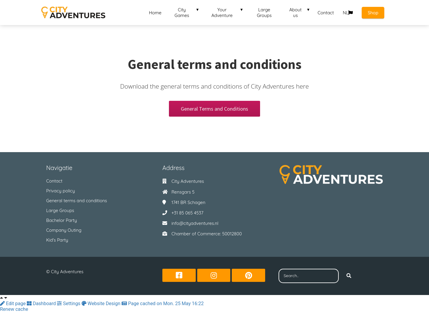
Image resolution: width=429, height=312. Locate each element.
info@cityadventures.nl (194, 223)
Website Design (102, 303)
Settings (69, 303)
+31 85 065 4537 (187, 213)
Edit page (13, 303)
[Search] (349, 276)
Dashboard (42, 303)
